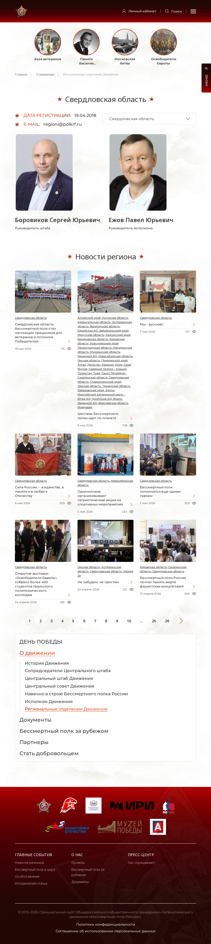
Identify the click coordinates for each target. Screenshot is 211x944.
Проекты (78, 862)
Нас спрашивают (141, 862)
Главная (21, 74)
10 (129, 620)
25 (154, 620)
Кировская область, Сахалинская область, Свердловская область (163, 569)
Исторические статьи (31, 883)
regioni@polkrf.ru (62, 124)
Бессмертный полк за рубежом (87, 872)
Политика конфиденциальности (105, 924)
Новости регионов (29, 862)
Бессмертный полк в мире (35, 869)
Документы (80, 882)
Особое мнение (27, 876)
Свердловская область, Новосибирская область (105, 483)
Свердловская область (31, 318)
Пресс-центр (141, 854)
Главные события (33, 854)
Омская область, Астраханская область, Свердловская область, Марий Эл (105, 571)
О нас (77, 854)
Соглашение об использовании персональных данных (106, 931)
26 (167, 620)
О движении (45, 74)
